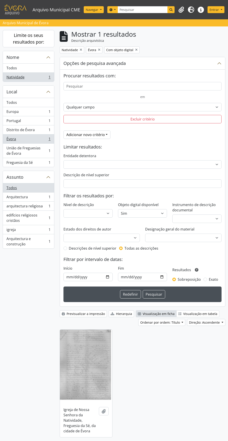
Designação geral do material (169, 229)
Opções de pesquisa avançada (94, 63)
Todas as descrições (141, 248)
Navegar (92, 10)
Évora (28, 140)
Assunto (14, 177)
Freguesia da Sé (28, 163)
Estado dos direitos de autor (87, 229)
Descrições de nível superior (92, 248)
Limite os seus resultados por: (28, 38)
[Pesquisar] (143, 9)
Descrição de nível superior (86, 174)
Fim (121, 268)
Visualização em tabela (197, 314)
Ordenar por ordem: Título (160, 322)
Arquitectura (28, 198)
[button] (181, 10)
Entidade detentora (79, 155)
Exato (213, 279)
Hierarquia (121, 314)
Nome (12, 57)
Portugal (28, 121)
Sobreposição (189, 279)
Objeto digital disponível (138, 204)
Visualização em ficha (156, 314)
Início (67, 268)
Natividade (28, 78)
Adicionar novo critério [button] (85, 134)
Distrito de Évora (28, 130)
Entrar (215, 10)
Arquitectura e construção (28, 241)
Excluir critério (142, 119)
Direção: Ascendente (205, 322)
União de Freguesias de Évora (28, 151)
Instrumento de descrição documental (194, 207)
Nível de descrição (78, 204)
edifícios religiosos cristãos (28, 218)
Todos (11, 68)
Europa (28, 112)
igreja (28, 230)
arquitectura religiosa (28, 207)
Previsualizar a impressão (83, 314)
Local (11, 92)
